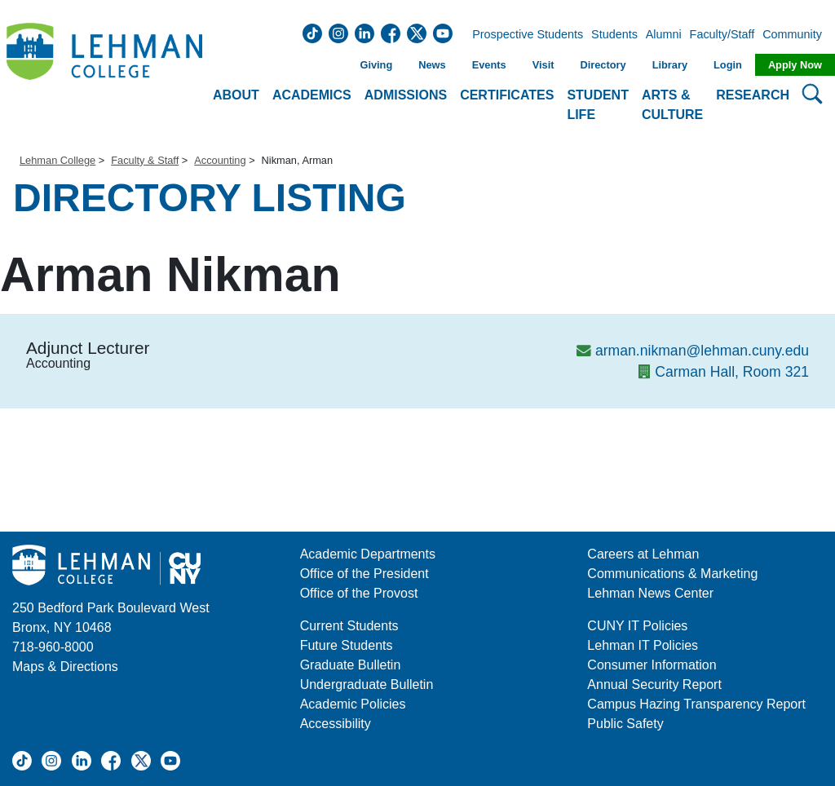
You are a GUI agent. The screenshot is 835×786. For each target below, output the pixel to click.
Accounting (219, 160)
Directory (602, 65)
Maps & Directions (65, 666)
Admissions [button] (405, 95)
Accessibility (335, 724)
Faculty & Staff (145, 160)
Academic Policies (353, 704)
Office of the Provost (359, 593)
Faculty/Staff (722, 35)
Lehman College (57, 160)
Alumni (664, 35)
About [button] (236, 95)
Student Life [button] (598, 104)
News (431, 65)
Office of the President (364, 574)
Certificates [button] (507, 95)
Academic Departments (367, 554)
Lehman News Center (650, 593)
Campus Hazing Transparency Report (696, 704)
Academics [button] (311, 95)
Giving (376, 65)
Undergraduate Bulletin (367, 684)
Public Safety (625, 724)
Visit (543, 65)
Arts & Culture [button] (672, 104)
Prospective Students (522, 35)
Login (728, 65)
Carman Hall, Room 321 (732, 372)
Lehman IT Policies (642, 645)
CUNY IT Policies (637, 626)
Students (614, 35)
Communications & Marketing (672, 574)
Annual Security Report (654, 684)
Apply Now (795, 65)
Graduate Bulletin (350, 665)
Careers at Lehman (643, 554)
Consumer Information (651, 665)
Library (669, 65)
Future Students (346, 645)
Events (489, 65)
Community (797, 35)
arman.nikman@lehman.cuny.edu (702, 350)
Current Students (349, 626)
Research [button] (752, 95)
